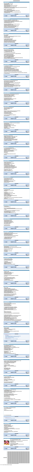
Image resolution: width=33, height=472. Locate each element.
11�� (26, 459)
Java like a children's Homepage (8, 471)
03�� (12, 459)
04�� (13, 459)
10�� (24, 459)
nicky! (3, 471)
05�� (15, 459)
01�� (8, 459)
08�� (21, 459)
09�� (22, 459)
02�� (10, 459)
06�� (17, 459)
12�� (28, 459)
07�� (19, 459)
